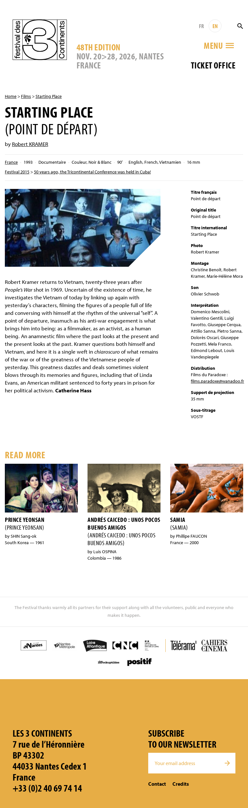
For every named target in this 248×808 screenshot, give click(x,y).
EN (215, 26)
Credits (180, 784)
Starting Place (49, 96)
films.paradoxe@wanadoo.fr (217, 381)
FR (201, 26)
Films (26, 96)
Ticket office (213, 65)
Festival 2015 (17, 172)
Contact (157, 784)
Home (10, 96)
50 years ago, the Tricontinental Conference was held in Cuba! (92, 172)
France (11, 162)
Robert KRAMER (30, 143)
